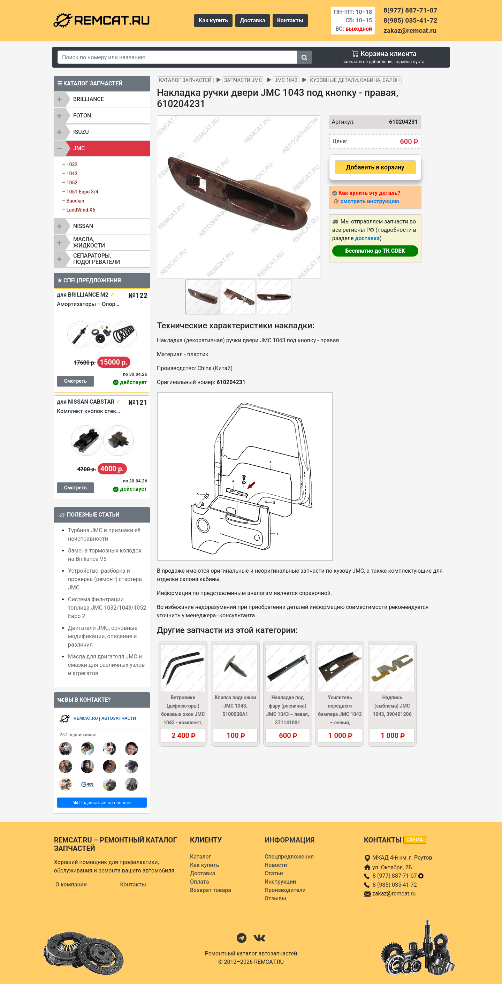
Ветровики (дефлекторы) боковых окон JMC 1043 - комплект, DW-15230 (183, 714)
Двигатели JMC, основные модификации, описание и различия (102, 636)
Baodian (75, 201)
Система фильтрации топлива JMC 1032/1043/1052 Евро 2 (107, 607)
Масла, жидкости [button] (89, 242)
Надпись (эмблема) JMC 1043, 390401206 (392, 706)
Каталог (200, 856)
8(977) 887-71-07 (410, 10)
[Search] (177, 57)
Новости (276, 865)
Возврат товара (210, 890)
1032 (71, 164)
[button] (314, 197)
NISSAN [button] (83, 226)
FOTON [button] (82, 115)
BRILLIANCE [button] (88, 99)
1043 (71, 173)
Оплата (199, 881)
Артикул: (341, 122)
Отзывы (275, 898)
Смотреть (75, 381)
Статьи (274, 873)
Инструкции (280, 881)
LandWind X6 (80, 210)
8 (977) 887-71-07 (398, 875)
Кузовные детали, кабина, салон (355, 80)
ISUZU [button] (81, 132)
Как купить (213, 20)
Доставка (252, 20)
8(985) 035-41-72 (410, 20)
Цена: (340, 141)
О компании (71, 884)
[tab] (102, 99)
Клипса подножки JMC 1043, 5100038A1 (235, 706)
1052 (71, 182)
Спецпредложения (289, 856)
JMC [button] (79, 148)
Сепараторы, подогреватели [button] (96, 258)
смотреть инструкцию (370, 201)
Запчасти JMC (243, 80)
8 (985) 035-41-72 (395, 885)
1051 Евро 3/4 (82, 191)
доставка (367, 238)
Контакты (290, 20)
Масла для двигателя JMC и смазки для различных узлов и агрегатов (106, 665)
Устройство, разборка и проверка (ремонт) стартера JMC (105, 579)
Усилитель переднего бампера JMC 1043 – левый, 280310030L (340, 714)
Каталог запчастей (185, 80)
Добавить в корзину (375, 167)
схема (414, 839)
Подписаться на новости (102, 802)
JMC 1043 (286, 80)
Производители (285, 890)
